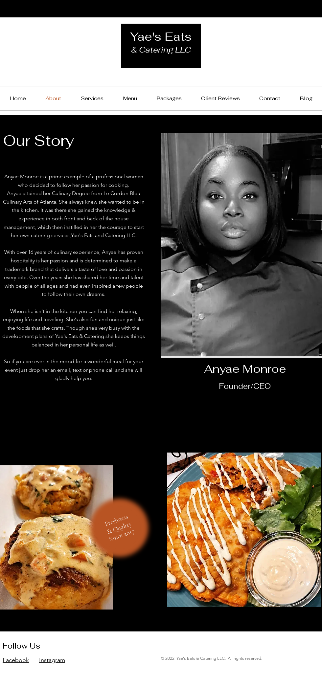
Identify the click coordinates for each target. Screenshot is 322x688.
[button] (169, 98)
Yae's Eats (161, 36)
